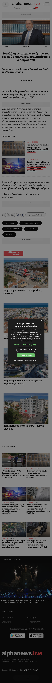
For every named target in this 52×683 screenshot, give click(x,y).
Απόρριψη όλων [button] (26, 350)
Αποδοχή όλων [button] (26, 355)
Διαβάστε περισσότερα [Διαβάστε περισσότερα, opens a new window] (26, 341)
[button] (26, 345)
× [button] (42, 321)
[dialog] (26, 341)
